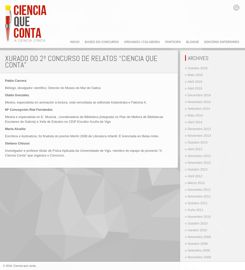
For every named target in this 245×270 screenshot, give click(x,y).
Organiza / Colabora (142, 42)
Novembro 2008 (199, 257)
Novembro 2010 (199, 216)
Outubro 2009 (198, 244)
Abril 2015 (195, 88)
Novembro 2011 (199, 196)
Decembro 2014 (199, 95)
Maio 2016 (195, 75)
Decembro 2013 (199, 129)
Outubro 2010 (198, 223)
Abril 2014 (195, 122)
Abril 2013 (195, 149)
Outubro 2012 (198, 169)
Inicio (75, 42)
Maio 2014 (195, 115)
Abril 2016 (195, 82)
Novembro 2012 (199, 162)
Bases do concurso (102, 42)
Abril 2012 (195, 176)
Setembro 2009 (199, 250)
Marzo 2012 (196, 183)
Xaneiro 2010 (197, 230)
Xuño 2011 (195, 210)
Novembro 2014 (199, 102)
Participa (173, 42)
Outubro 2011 (198, 203)
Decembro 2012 (199, 156)
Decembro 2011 (199, 190)
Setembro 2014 (199, 108)
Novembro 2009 (199, 237)
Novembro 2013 (199, 136)
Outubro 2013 (198, 142)
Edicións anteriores (221, 42)
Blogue (192, 42)
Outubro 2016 (198, 68)
